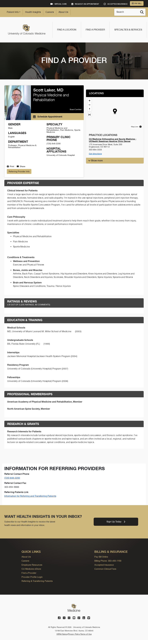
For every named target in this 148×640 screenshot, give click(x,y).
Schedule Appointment (47, 116)
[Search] (142, 12)
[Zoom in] (89, 101)
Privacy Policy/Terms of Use (80, 634)
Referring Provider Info (19, 171)
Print (10, 166)
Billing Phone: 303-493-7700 (107, 561)
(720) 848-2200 (12, 477)
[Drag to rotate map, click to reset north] (89, 109)
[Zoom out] (89, 105)
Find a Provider (95, 29)
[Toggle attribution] (140, 126)
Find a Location (66, 29)
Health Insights (33, 12)
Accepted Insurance (104, 565)
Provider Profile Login (32, 577)
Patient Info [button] (13, 12)
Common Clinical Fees (105, 569)
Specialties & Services (128, 29)
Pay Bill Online (101, 557)
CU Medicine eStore (31, 569)
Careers (50, 12)
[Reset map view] (89, 115)
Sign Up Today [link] (116, 521)
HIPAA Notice (62, 634)
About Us (63, 12)
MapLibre (134, 127)
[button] (115, 112)
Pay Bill (137, 3)
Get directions (95, 154)
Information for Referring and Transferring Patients (30, 496)
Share (21, 166)
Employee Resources (32, 565)
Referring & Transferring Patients (37, 581)
